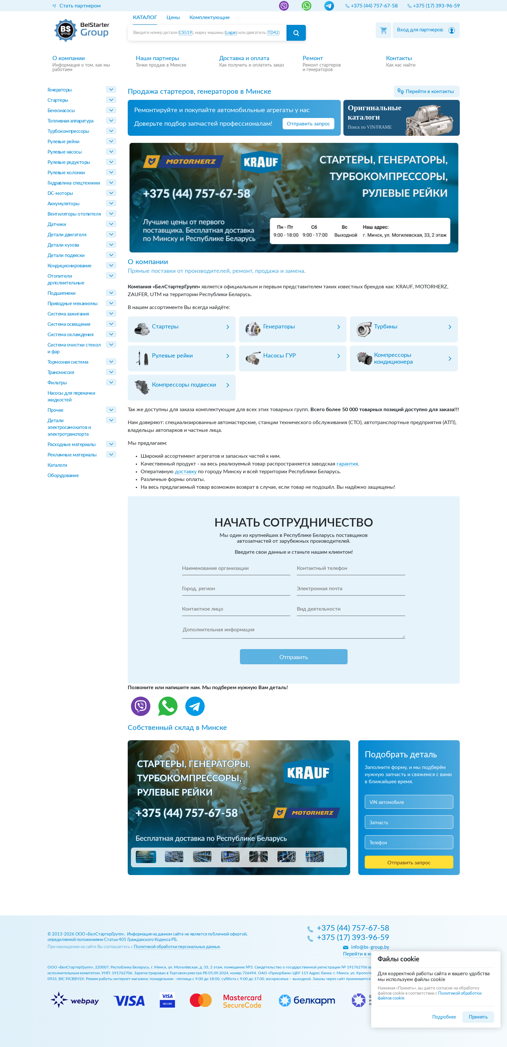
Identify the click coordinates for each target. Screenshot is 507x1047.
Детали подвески (66, 255)
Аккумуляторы (64, 203)
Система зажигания (68, 314)
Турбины (385, 327)
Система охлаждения (70, 334)
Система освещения (69, 324)
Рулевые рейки (64, 141)
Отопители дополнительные (66, 279)
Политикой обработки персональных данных (177, 947)
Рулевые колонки (66, 172)
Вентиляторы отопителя (74, 214)
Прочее (55, 410)
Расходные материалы (72, 444)
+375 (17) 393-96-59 (353, 938)
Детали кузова (63, 245)
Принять (478, 1017)
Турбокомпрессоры (68, 131)
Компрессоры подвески (184, 385)
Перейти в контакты (430, 91)
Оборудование (63, 475)
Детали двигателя (67, 234)
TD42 (273, 33)
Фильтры (57, 382)
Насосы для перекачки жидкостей (71, 396)
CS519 (185, 33)
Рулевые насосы (65, 152)
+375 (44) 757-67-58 (353, 928)
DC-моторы (60, 193)
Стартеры (58, 100)
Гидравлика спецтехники (74, 183)
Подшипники (62, 293)
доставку (186, 471)
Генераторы (60, 90)
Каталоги (57, 465)
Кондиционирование (70, 265)
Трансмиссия (61, 372)
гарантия (347, 463)
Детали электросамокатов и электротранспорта (69, 427)
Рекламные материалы (72, 455)
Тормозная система (68, 362)
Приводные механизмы (73, 303)
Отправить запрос (308, 123)
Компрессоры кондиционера (393, 358)
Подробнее (444, 1017)
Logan (230, 33)
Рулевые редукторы (69, 162)
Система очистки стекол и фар (74, 348)
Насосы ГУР (279, 356)
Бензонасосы (61, 110)
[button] (146, 857)
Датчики (57, 224)
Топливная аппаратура (70, 121)
